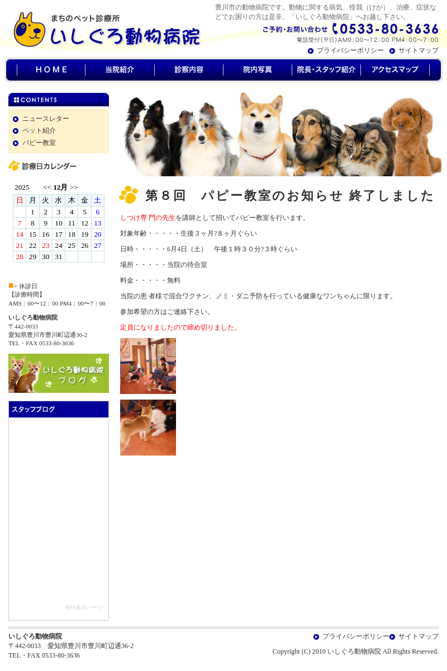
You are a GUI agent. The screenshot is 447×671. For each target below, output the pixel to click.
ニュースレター (45, 119)
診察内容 (188, 70)
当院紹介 (119, 70)
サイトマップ (418, 50)
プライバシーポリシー (350, 50)
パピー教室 (39, 143)
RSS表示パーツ (84, 607)
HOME (51, 70)
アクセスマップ (394, 70)
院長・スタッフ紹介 (326, 70)
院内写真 (257, 70)
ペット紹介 (39, 130)
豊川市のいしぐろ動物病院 (100, 28)
